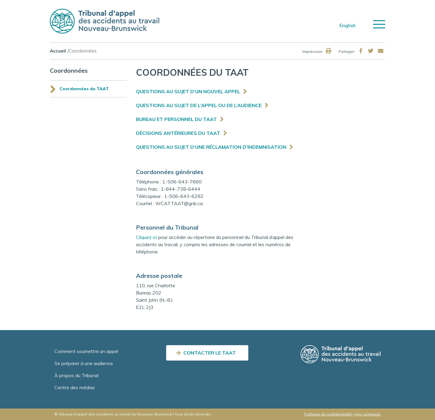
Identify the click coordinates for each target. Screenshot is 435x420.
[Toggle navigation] (379, 24)
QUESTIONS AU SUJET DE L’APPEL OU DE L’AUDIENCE (199, 105)
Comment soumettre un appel (86, 351)
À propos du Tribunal (76, 375)
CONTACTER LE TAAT (209, 353)
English (348, 25)
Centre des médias (74, 387)
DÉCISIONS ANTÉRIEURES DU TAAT (178, 133)
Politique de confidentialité (328, 414)
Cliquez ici (146, 237)
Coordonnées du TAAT (84, 88)
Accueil (58, 51)
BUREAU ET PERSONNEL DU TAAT (176, 119)
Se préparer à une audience (83, 363)
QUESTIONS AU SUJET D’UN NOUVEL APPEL (188, 91)
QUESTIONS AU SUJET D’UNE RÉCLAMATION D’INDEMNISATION (211, 147)
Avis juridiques (368, 414)
